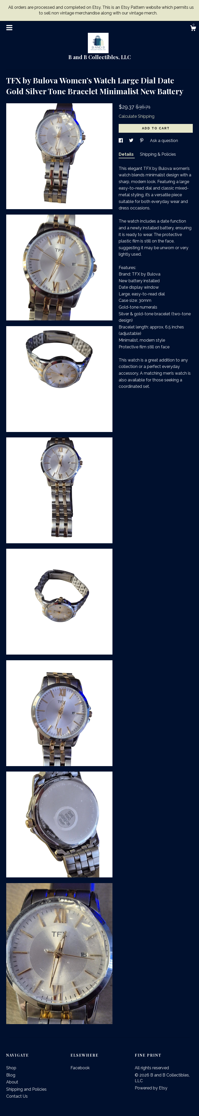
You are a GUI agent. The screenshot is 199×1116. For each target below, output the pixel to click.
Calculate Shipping (136, 116)
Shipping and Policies (26, 1089)
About (12, 1082)
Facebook (80, 1067)
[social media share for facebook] (121, 140)
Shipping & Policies (158, 154)
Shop (11, 1067)
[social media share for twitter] (131, 140)
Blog (10, 1075)
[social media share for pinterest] (142, 140)
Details (127, 154)
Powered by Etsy (151, 1088)
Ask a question (164, 140)
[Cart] (193, 29)
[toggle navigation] (9, 27)
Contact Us (17, 1096)
